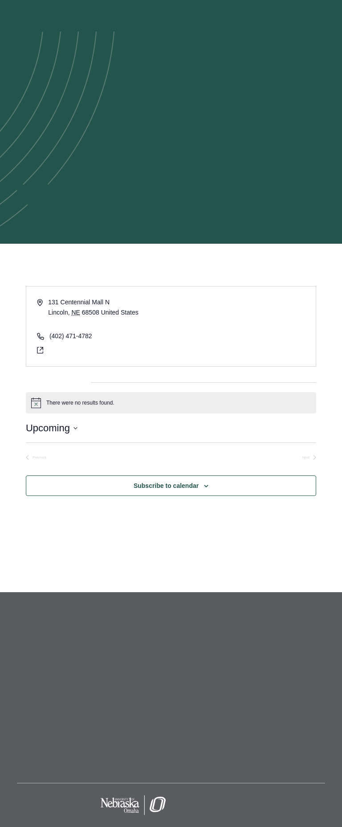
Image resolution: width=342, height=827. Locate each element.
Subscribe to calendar (166, 485)
